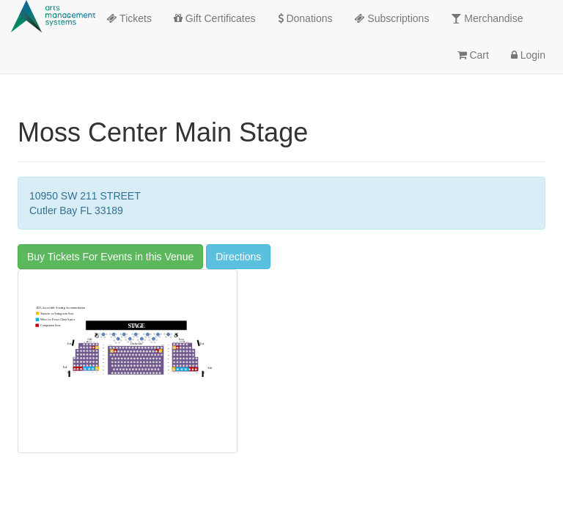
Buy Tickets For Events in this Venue (110, 257)
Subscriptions (391, 18)
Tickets (128, 18)
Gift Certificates (215, 18)
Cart (473, 55)
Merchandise (487, 18)
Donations (305, 18)
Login (528, 55)
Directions (238, 257)
